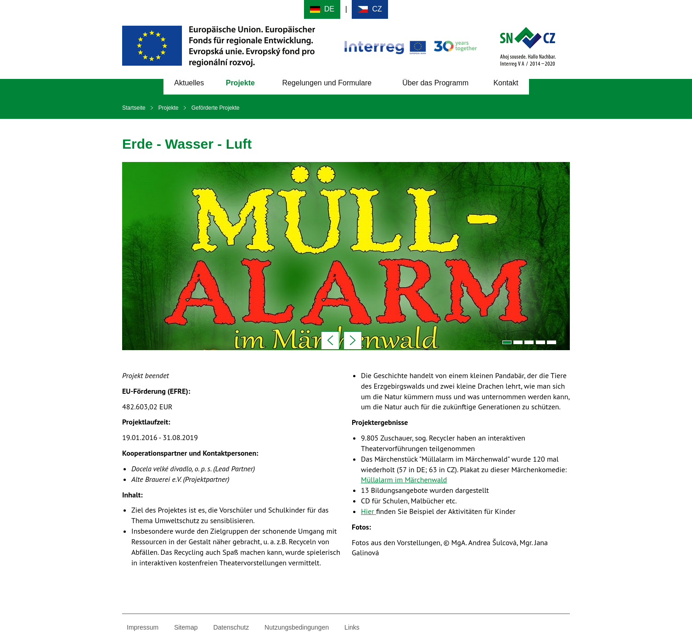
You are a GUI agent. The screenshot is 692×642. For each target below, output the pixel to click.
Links (352, 627)
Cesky (370, 9)
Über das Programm (435, 83)
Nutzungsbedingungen (296, 627)
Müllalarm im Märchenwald (404, 479)
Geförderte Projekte (215, 108)
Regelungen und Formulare (326, 83)
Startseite (134, 108)
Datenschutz (231, 627)
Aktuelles (189, 83)
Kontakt (505, 83)
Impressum (142, 627)
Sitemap (185, 627)
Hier (368, 511)
